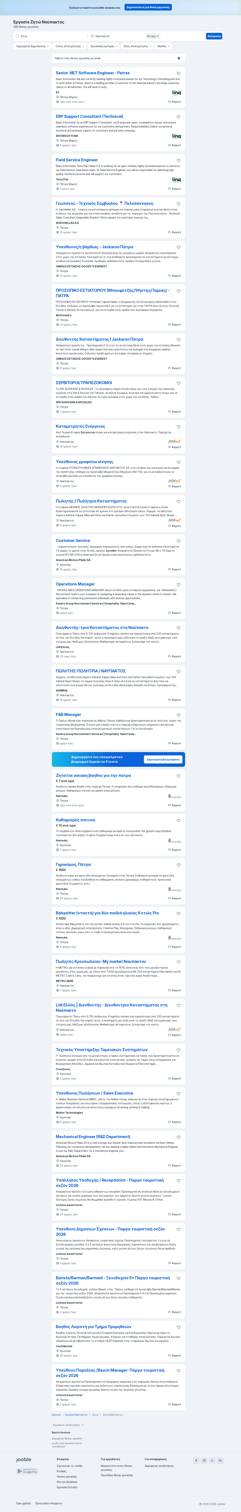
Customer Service (73, 540)
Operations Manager (75, 584)
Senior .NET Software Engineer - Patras (93, 72)
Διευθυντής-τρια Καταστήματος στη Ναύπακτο (102, 627)
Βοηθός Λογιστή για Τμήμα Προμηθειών (94, 1326)
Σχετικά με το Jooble (69, 1465)
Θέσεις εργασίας (67, 1476)
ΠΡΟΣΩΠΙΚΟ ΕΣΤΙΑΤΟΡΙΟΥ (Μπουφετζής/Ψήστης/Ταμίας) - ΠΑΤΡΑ (112, 293)
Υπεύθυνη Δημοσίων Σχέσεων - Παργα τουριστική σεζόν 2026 (110, 1232)
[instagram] (204, 1460)
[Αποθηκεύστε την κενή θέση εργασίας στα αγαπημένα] (178, 73)
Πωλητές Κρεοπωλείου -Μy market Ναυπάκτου (101, 961)
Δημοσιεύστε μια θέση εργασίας (148, 7)
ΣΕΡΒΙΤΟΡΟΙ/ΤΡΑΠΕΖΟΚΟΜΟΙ (84, 382)
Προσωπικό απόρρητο (48, 1503)
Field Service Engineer (77, 159)
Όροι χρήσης (23, 1503)
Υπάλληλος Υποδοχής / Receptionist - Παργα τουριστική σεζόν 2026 (110, 1183)
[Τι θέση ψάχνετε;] (50, 36)
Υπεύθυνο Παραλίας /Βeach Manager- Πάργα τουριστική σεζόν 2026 (110, 1373)
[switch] (179, 58)
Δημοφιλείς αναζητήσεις (68, 1425)
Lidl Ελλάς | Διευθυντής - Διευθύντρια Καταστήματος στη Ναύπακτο (112, 1008)
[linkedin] (220, 1460)
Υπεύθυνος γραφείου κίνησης (84, 461)
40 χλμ (153, 36)
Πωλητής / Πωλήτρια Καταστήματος (91, 501)
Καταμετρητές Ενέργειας (80, 426)
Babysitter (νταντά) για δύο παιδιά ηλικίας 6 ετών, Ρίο (107, 913)
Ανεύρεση (214, 36)
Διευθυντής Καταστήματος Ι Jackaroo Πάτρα (99, 339)
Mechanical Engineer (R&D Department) (93, 1136)
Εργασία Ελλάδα (67, 1487)
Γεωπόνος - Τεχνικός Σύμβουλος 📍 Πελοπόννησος (104, 203)
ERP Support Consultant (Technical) (89, 116)
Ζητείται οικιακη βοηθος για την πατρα (93, 775)
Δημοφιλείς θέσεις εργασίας (67, 1438)
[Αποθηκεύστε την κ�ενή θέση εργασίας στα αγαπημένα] (178, 865)
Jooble (221, 1504)
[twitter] (212, 1460)
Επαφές (61, 1471)
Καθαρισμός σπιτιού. (76, 819)
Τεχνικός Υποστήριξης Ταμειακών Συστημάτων (102, 1049)
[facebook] (196, 1460)
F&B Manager (68, 714)
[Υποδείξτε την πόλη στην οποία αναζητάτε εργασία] (125, 36)
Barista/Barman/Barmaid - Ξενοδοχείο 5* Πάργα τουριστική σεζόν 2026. (113, 1280)
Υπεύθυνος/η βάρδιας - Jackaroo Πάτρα (94, 246)
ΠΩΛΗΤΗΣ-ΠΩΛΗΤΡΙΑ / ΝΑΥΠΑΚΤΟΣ (91, 671)
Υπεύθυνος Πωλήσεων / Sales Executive (94, 1093)
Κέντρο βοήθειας (67, 1482)
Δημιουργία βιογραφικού (163, 759)
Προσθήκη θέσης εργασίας (117, 1475)
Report (174, 101)
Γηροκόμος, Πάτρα (73, 864)
